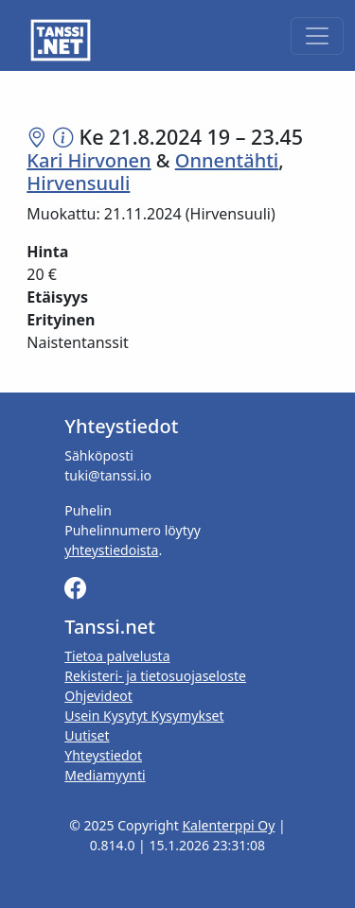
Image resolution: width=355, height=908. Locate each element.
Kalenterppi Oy (228, 825)
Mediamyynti (104, 775)
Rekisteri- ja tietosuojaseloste (155, 676)
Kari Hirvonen (89, 160)
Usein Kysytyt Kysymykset (143, 716)
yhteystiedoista (111, 550)
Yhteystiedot (103, 755)
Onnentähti (226, 160)
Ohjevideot (98, 696)
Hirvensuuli (78, 183)
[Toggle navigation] (317, 36)
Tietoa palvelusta (116, 656)
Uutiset (86, 735)
